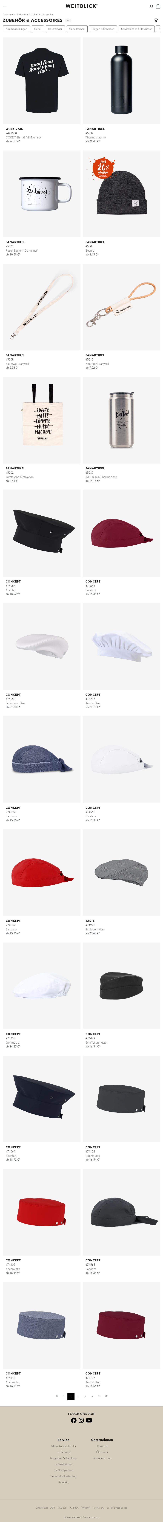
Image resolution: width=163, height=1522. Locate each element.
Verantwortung (102, 1458)
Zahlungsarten (64, 1470)
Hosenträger (55, 28)
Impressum (98, 1507)
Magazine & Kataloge (63, 1458)
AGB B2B (62, 1507)
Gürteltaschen (77, 28)
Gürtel (37, 28)
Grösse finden (64, 1464)
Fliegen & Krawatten (103, 28)
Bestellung (63, 1452)
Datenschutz (42, 1507)
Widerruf (86, 1507)
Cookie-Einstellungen (117, 1507)
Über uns (102, 1452)
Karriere (102, 1446)
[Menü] (5, 6)
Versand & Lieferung (63, 1476)
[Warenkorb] (158, 6)
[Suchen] (151, 6)
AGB (52, 1507)
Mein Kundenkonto (63, 1446)
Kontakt (63, 1482)
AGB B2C (74, 1507)
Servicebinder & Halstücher (136, 28)
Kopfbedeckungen (16, 28)
